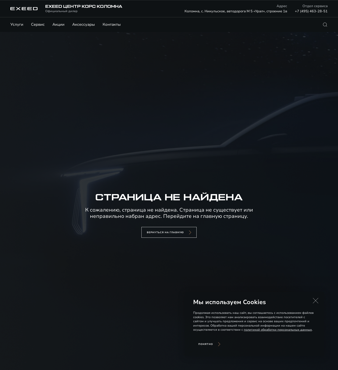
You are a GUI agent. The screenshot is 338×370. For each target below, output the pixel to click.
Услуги (16, 24)
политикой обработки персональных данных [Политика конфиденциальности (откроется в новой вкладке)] (278, 330)
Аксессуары (83, 24)
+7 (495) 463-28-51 (311, 11)
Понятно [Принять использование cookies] (205, 344)
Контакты (112, 24)
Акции (58, 24)
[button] (315, 300)
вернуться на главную (165, 232)
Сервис (38, 24)
